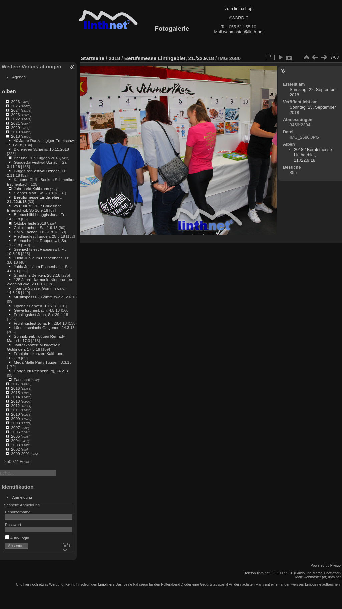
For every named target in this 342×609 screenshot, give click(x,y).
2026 (15, 101)
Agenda (19, 77)
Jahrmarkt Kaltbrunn (31, 188)
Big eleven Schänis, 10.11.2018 (41, 149)
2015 (15, 392)
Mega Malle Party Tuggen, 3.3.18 (42, 362)
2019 (15, 132)
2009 (15, 418)
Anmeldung (22, 497)
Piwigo (335, 565)
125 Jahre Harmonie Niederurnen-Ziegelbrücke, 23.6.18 (40, 281)
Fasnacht (22, 379)
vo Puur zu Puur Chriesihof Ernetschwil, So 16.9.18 (34, 208)
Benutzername (18, 512)
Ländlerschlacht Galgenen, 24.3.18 (44, 327)
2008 (15, 423)
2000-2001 (20, 453)
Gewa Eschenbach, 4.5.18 (37, 310)
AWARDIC (238, 17)
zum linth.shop (239, 8)
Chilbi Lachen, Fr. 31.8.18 (36, 232)
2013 (15, 401)
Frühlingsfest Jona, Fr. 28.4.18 (40, 323)
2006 (15, 432)
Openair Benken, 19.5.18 (35, 305)
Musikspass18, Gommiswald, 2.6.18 (45, 297)
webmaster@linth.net (243, 31)
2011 (15, 410)
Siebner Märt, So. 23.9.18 (36, 193)
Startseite (92, 58)
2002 (15, 449)
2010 (15, 414)
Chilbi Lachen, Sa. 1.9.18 (35, 227)
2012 (15, 405)
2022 (15, 119)
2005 (15, 436)
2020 (15, 127)
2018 (15, 136)
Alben (9, 91)
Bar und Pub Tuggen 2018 (36, 158)
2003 (15, 445)
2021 (15, 123)
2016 (15, 388)
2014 (15, 397)
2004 (15, 440)
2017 (15, 384)
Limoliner (105, 584)
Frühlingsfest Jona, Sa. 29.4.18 (41, 314)
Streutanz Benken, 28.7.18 (37, 275)
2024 (15, 110)
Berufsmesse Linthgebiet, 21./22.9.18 (169, 58)
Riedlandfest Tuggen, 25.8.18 (39, 236)
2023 (15, 114)
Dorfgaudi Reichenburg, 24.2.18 (41, 371)
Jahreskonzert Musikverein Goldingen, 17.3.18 (34, 347)
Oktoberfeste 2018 (30, 223)
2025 (15, 106)
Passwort (13, 524)
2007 (15, 427)
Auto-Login (17, 538)
